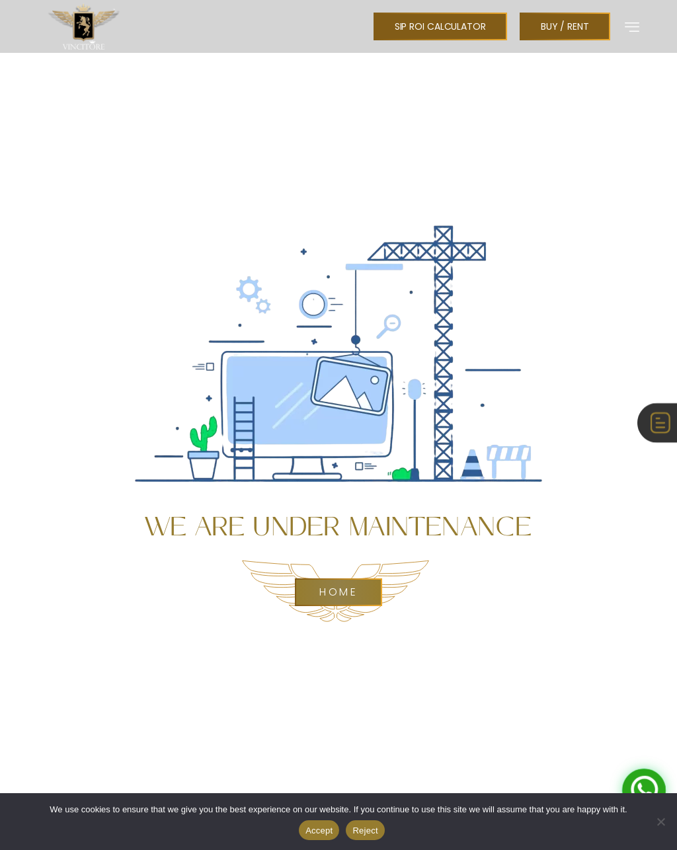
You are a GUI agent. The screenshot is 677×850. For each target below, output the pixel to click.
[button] (632, 27)
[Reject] (660, 821)
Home (338, 591)
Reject (365, 830)
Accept (319, 830)
